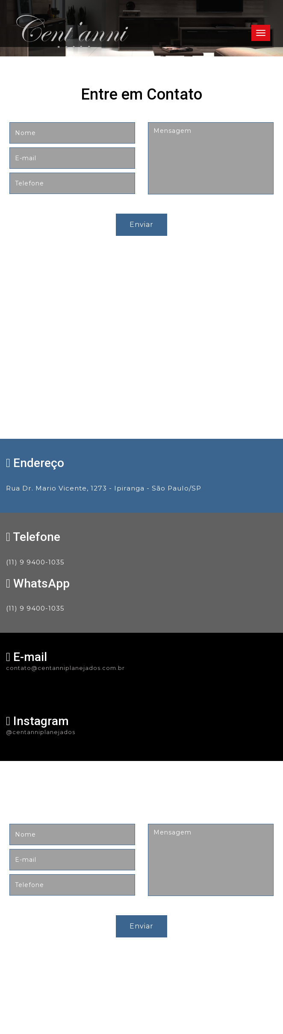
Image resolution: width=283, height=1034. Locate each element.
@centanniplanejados (40, 731)
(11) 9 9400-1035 (35, 562)
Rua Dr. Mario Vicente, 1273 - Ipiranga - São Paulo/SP (103, 488)
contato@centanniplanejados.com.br (65, 667)
